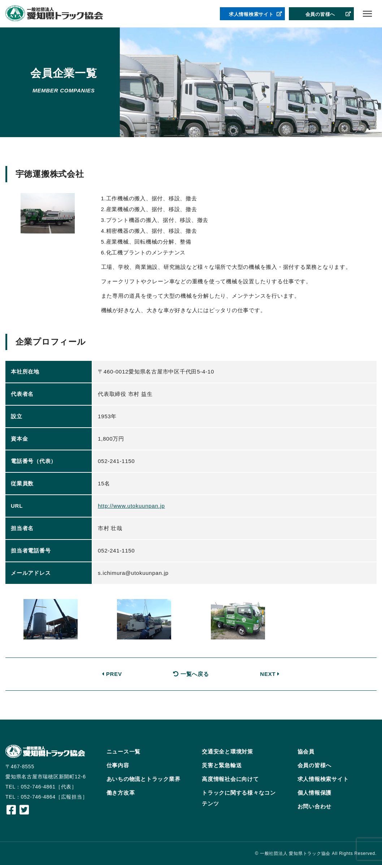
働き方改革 (121, 793)
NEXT (270, 674)
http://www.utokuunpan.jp (131, 506)
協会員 (306, 751)
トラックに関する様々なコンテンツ (239, 798)
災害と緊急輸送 (222, 765)
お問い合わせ (315, 806)
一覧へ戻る (191, 674)
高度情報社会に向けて (230, 779)
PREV (112, 674)
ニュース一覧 (124, 751)
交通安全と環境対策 (227, 751)
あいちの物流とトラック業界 (144, 779)
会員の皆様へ (328, 14)
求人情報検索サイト (255, 14)
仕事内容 (118, 765)
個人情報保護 (315, 793)
